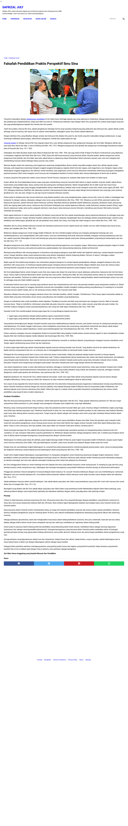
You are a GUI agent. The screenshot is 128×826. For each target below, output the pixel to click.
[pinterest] (54, 709)
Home (6, 15)
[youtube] (117, 7)
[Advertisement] (44, 36)
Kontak (39, 729)
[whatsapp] (74, 709)
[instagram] (122, 7)
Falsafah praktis (10, 149)
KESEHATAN (29, 15)
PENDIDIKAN (16, 15)
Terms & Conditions (59, 729)
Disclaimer (47, 729)
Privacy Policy (72, 729)
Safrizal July (14, 5)
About (81, 729)
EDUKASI (55, 15)
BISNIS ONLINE (42, 15)
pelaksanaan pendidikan (36, 117)
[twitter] (112, 7)
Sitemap (88, 729)
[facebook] (107, 7)
